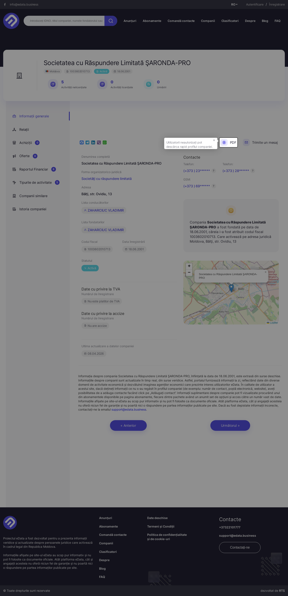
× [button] (214, 140)
